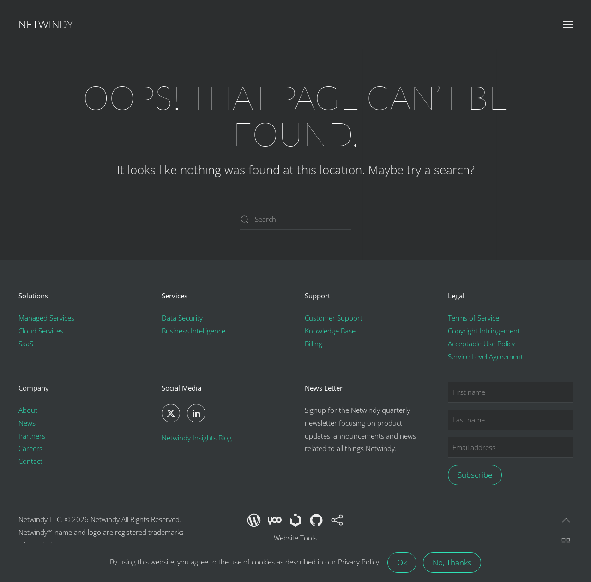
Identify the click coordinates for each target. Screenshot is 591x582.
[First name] (510, 392)
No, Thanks (452, 562)
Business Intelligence (193, 331)
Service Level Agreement (485, 356)
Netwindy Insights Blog (197, 437)
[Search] (295, 219)
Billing (313, 344)
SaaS (25, 344)
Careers (30, 448)
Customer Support (333, 318)
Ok (402, 562)
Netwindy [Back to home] (45, 24)
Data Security (182, 318)
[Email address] (510, 447)
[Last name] (510, 420)
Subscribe (475, 474)
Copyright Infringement (484, 331)
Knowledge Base (330, 331)
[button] (568, 24)
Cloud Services (40, 331)
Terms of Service (473, 318)
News (27, 423)
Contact (30, 461)
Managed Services (46, 318)
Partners (31, 435)
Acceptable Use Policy (481, 344)
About (27, 410)
